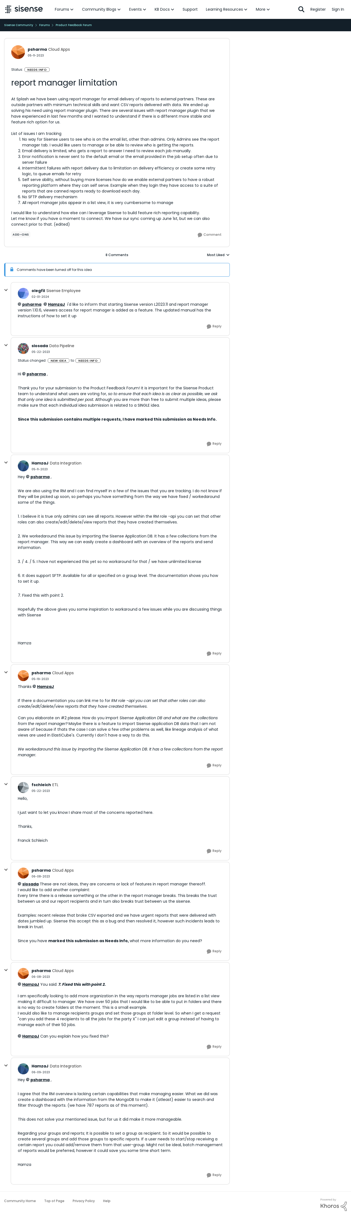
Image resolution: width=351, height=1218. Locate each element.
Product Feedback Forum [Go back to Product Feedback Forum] (74, 25)
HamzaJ (56, 304)
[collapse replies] (6, 290)
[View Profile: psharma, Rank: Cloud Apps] (18, 52)
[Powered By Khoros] (334, 1205)
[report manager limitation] (40, 297)
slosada (30, 884)
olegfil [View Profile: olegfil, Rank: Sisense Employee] (38, 290)
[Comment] (210, 235)
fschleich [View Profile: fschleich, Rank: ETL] (41, 785)
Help (107, 1201)
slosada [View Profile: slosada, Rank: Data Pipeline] (40, 346)
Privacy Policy (84, 1201)
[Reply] (214, 326)
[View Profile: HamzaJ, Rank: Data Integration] (23, 465)
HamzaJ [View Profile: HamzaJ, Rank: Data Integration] (40, 463)
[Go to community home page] (24, 9)
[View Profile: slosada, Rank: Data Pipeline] (23, 348)
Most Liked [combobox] (218, 255)
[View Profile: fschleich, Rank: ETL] (23, 787)
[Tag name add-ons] (20, 234)
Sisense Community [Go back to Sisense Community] (18, 25)
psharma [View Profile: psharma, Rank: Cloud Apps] (37, 49)
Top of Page (54, 1201)
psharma (31, 304)
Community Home (20, 1201)
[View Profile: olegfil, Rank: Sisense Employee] (23, 293)
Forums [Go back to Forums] (44, 25)
